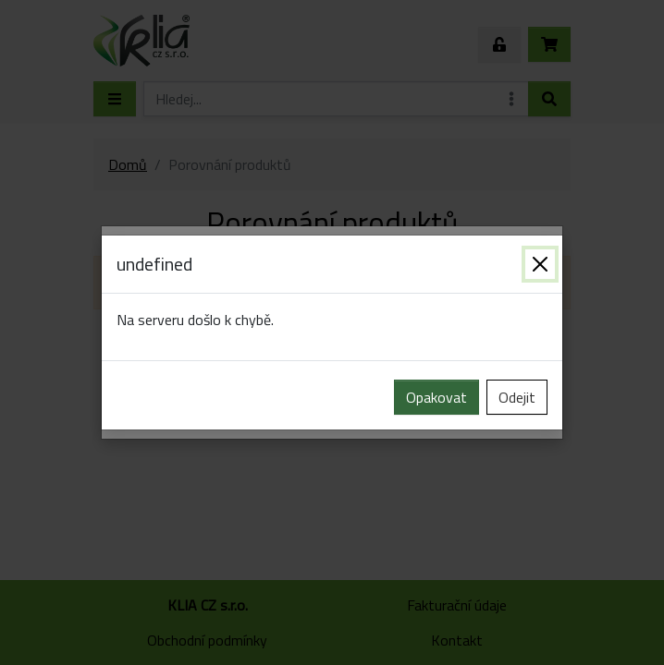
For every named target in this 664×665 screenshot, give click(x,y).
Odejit (516, 397)
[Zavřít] (540, 264)
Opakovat (436, 397)
